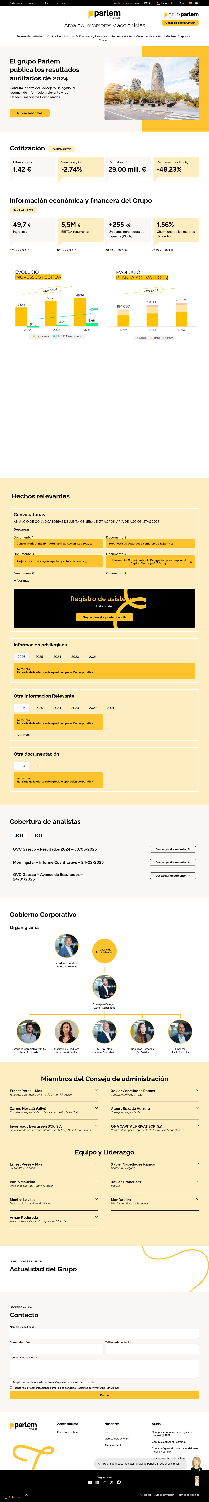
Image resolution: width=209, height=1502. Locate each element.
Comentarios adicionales (24, 1357)
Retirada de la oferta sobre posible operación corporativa (55, 671)
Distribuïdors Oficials (116, 1438)
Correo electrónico (21, 1342)
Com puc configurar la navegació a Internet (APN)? (172, 1434)
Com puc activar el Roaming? (169, 1442)
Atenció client (112, 1445)
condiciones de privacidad (80, 1382)
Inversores (110, 1432)
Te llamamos (124, 3)
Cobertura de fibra (67, 1432)
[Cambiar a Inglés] (197, 3)
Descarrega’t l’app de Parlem (168, 1458)
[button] (19, 251)
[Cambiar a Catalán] (190, 3)
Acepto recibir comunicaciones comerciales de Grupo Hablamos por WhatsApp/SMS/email (66, 1388)
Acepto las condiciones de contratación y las (54, 1382)
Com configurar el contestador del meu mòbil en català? (175, 1450)
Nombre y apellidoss (22, 1327)
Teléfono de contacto (117, 1342)
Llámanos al (141, 3)
